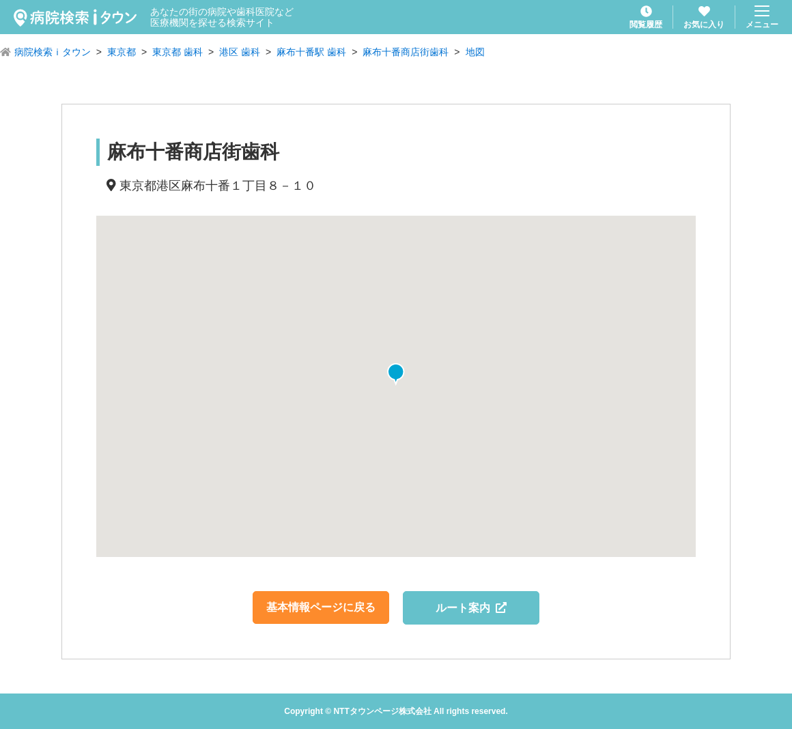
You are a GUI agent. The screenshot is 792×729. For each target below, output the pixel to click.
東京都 (121, 51)
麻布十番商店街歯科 (406, 51)
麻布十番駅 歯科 (311, 51)
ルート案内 (471, 608)
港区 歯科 (239, 51)
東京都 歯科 (177, 51)
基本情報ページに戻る (321, 607)
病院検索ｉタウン (52, 51)
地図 (475, 51)
